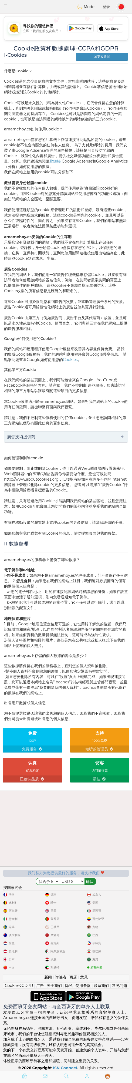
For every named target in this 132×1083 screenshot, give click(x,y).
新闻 (48, 977)
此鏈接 (55, 161)
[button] (5, 6)
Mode (85, 6)
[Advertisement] (66, 28)
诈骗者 (60, 977)
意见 (84, 977)
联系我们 (101, 985)
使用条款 (83, 985)
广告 (40, 985)
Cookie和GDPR (19, 985)
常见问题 (119, 985)
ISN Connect (65, 1067)
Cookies (70, 359)
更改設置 (102, 57)
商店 (73, 977)
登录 (106, 6)
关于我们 (54, 985)
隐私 (69, 985)
